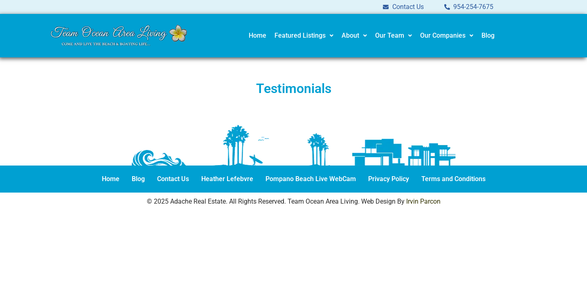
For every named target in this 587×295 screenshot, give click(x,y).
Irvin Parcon (423, 201)
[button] (303, 35)
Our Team (393, 35)
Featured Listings (303, 35)
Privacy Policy (388, 179)
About (354, 35)
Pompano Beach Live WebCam (310, 179)
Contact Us (173, 179)
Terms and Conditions (453, 179)
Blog (488, 35)
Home (257, 35)
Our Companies (446, 35)
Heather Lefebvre (227, 179)
